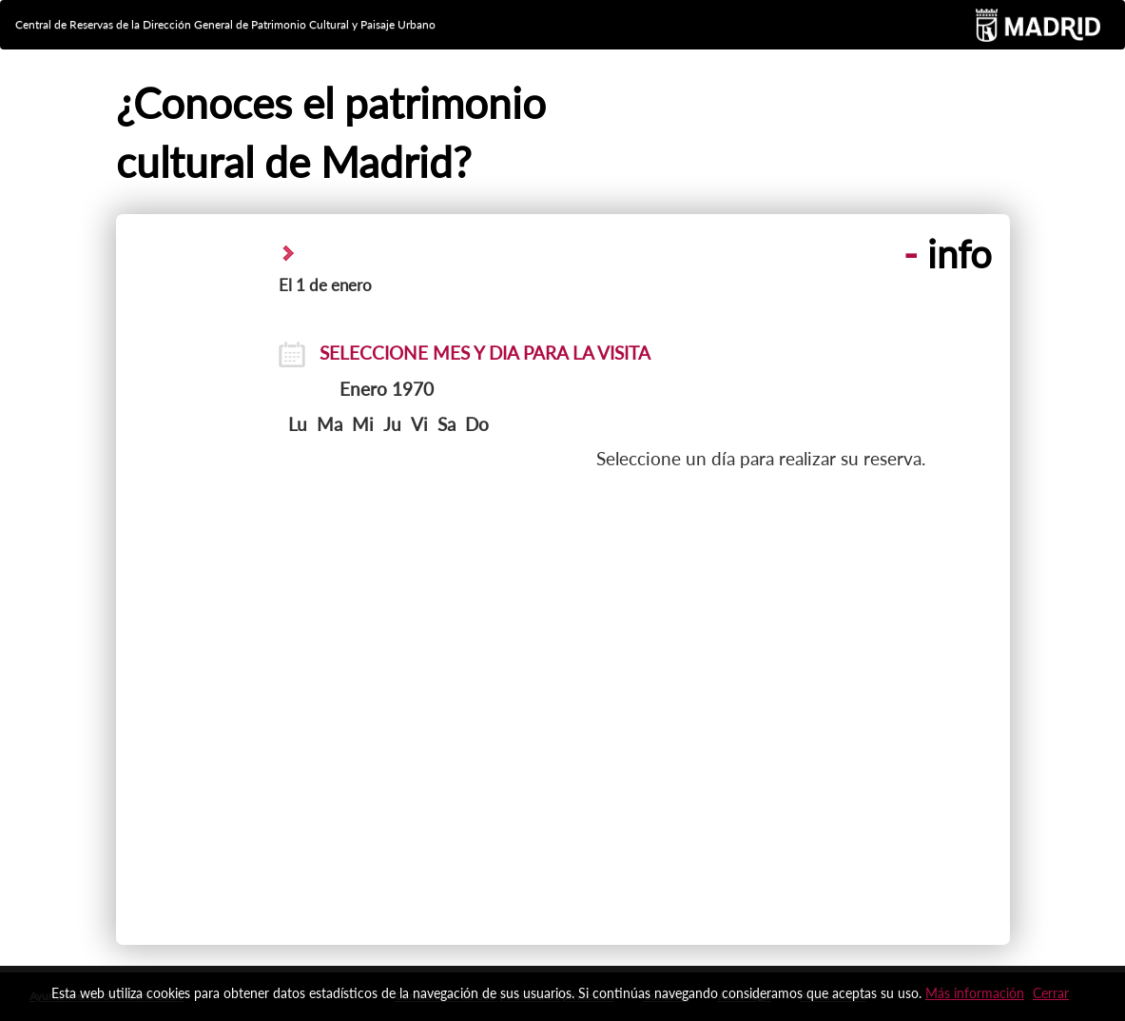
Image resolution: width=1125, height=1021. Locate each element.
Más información (974, 993)
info (947, 254)
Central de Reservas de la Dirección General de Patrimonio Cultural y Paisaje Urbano (225, 24)
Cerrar (1051, 993)
